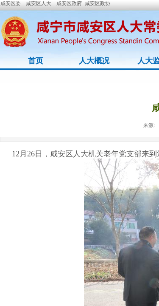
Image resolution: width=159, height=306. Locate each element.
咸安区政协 (97, 3)
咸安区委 (10, 3)
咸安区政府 (69, 3)
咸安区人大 (38, 3)
